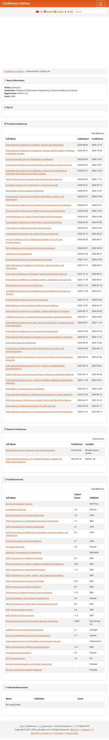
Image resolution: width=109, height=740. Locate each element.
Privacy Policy (72, 733)
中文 (41, 11)
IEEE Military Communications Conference (25, 388)
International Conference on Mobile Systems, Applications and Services (38, 279)
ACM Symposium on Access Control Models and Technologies (34, 216)
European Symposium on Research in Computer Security (32, 185)
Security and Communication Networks (24, 669)
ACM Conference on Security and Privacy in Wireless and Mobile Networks (40, 374)
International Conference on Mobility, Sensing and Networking (35, 144)
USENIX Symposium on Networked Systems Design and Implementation (39, 317)
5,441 (22, 726)
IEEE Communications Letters (19, 609)
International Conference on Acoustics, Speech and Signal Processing (37, 311)
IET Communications (15, 658)
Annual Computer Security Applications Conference (29, 159)
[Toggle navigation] (100, 4)
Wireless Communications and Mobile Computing (28, 664)
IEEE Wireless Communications (20, 615)
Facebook (85, 729)
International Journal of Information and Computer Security (33, 641)
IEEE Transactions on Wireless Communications (27, 647)
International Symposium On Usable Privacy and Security (32, 233)
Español (60, 11)
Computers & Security (16, 509)
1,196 (41, 726)
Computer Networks (15, 546)
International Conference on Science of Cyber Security (30, 406)
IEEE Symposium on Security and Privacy (24, 285)
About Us (74, 729)
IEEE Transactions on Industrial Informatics (25, 569)
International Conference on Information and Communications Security (39, 165)
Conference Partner (14, 71)
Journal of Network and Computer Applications (27, 598)
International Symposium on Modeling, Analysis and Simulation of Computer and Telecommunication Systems (36, 172)
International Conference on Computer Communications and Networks (38, 205)
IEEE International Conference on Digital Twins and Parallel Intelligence (38, 400)
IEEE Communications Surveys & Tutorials (25, 581)
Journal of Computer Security (19, 503)
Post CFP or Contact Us (41, 733)
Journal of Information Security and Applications (28, 635)
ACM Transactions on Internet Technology (25, 526)
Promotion (59, 733)
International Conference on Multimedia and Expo (29, 259)
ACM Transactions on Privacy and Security (25, 515)
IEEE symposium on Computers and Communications (30, 248)
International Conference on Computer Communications (32, 331)
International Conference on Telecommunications (28, 228)
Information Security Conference (21, 342)
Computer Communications (18, 652)
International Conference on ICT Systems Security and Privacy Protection (39, 411)
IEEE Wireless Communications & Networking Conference (32, 305)
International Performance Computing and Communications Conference (39, 337)
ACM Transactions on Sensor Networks (23, 541)
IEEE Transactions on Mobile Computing (24, 558)
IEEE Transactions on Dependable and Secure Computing (32, 521)
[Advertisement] (54, 41)
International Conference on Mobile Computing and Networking (35, 210)
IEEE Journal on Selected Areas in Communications (29, 592)
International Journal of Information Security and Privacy (32, 621)
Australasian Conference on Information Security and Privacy (34, 222)
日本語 (70, 11)
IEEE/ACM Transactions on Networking (23, 552)
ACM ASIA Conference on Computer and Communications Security (36, 274)
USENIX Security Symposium (19, 253)
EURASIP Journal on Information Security (24, 629)
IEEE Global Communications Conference (25, 190)
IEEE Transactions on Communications (23, 586)
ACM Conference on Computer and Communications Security (34, 179)
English (50, 11)
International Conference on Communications (27, 299)
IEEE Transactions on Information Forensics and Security (32, 604)
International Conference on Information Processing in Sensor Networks (39, 394)
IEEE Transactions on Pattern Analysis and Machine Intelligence (35, 564)
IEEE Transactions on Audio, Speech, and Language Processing (34, 575)
